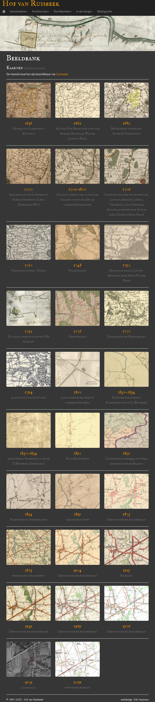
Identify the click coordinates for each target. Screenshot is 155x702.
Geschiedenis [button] (19, 11)
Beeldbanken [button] (63, 11)
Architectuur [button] (40, 11)
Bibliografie (104, 11)
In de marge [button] (84, 11)
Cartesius (62, 74)
